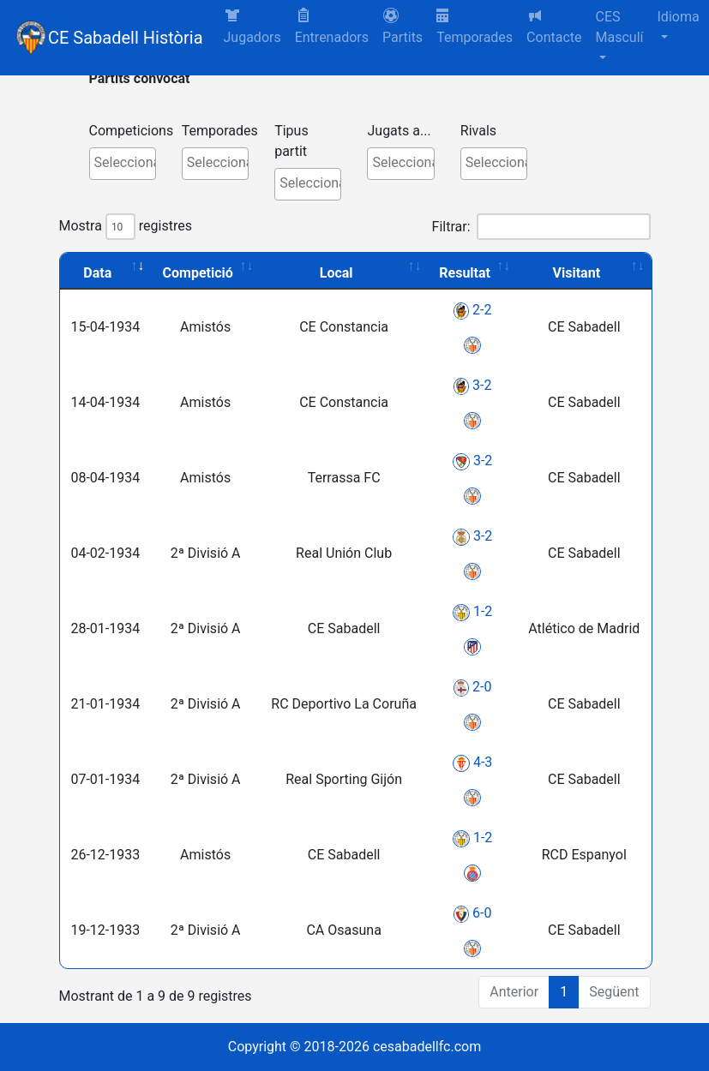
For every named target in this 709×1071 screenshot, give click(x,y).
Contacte (553, 26)
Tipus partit (291, 141)
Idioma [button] (679, 17)
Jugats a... (398, 131)
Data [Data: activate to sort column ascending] (97, 273)
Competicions (131, 131)
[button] (403, 27)
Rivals (478, 131)
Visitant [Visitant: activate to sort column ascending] (577, 273)
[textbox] (126, 163)
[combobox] (122, 163)
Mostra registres (125, 226)
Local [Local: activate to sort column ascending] (336, 273)
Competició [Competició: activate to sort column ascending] (198, 273)
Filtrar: (541, 226)
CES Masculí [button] (620, 27)
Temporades (474, 27)
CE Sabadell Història (125, 37)
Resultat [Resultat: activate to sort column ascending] (464, 273)
